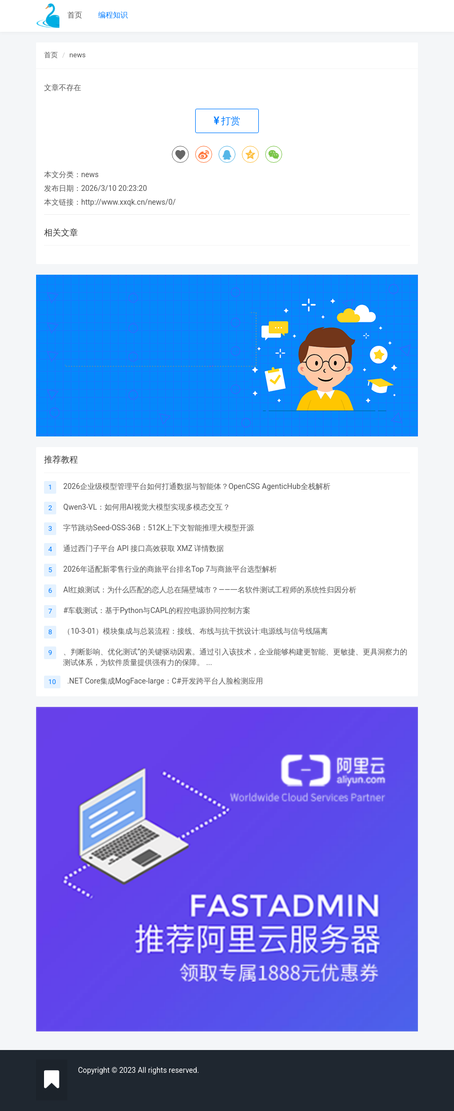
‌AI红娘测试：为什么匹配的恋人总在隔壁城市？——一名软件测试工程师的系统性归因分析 (209, 589)
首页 (74, 15)
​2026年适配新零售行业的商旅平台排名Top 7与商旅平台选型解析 (169, 569)
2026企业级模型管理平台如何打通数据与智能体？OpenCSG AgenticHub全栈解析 (196, 486)
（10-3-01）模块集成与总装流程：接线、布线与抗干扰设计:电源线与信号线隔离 (195, 631)
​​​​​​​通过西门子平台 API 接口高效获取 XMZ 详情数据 (143, 548)
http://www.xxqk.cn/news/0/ (128, 202)
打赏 (227, 120)
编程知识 (113, 15)
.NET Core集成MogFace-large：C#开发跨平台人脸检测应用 (165, 681)
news (77, 55)
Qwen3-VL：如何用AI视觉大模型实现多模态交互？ (146, 507)
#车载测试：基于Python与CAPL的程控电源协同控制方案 (156, 610)
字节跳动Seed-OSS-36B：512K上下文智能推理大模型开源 (158, 527)
